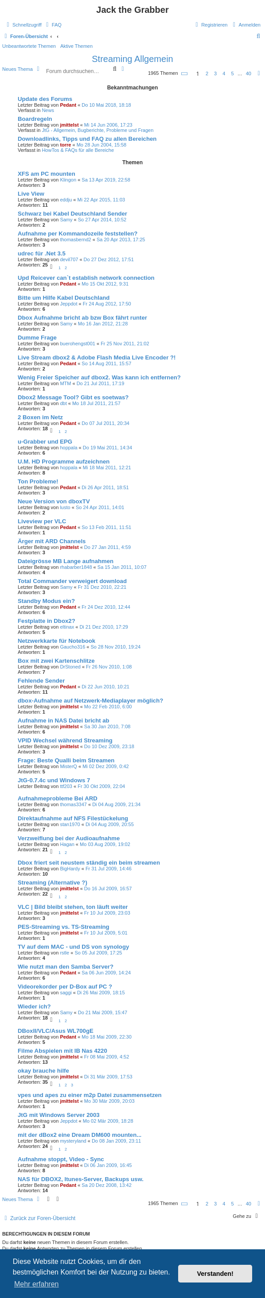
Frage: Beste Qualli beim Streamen (66, 760)
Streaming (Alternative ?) (52, 882)
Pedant (68, 105)
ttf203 (66, 786)
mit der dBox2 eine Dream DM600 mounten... (79, 1135)
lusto (65, 507)
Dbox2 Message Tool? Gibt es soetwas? (73, 397)
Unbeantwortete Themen (29, 46)
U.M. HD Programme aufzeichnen (63, 461)
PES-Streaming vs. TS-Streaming (63, 926)
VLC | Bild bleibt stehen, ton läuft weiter (73, 907)
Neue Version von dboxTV (54, 501)
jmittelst (69, 124)
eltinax (67, 627)
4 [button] (223, 73)
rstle (64, 952)
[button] (184, 73)
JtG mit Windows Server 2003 (59, 1115)
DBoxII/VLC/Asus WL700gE (56, 1031)
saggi (65, 992)
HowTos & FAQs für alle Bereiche (78, 150)
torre (65, 144)
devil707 (69, 259)
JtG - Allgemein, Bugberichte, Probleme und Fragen (97, 130)
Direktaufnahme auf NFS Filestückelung (73, 818)
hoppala (68, 447)
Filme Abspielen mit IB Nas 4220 (62, 1050)
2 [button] (207, 73)
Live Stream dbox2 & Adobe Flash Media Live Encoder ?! (96, 357)
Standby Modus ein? (46, 601)
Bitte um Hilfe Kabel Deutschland (63, 297)
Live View (31, 193)
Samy (66, 219)
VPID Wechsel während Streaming (65, 740)
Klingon (68, 179)
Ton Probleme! (38, 481)
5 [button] (232, 73)
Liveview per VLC (42, 521)
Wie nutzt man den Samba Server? (65, 966)
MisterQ (68, 766)
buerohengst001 (77, 343)
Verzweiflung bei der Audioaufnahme (69, 838)
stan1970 (70, 824)
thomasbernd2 (75, 239)
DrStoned (70, 666)
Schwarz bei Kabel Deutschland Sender (72, 213)
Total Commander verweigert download (72, 581)
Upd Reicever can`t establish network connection (86, 277)
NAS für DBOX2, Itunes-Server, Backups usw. (81, 1179)
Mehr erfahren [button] (36, 1284)
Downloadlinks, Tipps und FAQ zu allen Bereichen (87, 138)
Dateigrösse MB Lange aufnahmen (65, 561)
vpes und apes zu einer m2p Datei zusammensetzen (90, 1095)
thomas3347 (73, 804)
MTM (65, 383)
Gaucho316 (72, 646)
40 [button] (248, 73)
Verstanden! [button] (215, 1273)
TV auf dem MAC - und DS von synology (73, 946)
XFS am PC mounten (46, 173)
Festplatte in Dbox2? (46, 621)
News (48, 110)
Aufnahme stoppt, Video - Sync (61, 1159)
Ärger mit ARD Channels (52, 541)
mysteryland (73, 1140)
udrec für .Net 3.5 (42, 253)
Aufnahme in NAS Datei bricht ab (63, 720)
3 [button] (215, 73)
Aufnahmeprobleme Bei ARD (57, 798)
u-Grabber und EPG (45, 441)
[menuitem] (53, 24)
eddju (66, 199)
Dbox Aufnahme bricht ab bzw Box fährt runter (82, 317)
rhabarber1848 (76, 567)
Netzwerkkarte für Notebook (56, 640)
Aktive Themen (76, 46)
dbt (63, 403)
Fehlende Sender (41, 680)
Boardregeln (35, 119)
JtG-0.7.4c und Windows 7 (54, 780)
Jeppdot (68, 303)
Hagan (67, 844)
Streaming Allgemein (132, 59)
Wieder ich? (34, 1006)
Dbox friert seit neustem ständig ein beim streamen (89, 862)
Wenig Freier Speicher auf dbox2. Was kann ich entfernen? (99, 377)
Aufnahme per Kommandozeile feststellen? (77, 233)
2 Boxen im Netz (40, 417)
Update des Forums (45, 99)
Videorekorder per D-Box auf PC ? (65, 986)
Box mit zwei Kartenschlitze (56, 660)
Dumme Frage (37, 337)
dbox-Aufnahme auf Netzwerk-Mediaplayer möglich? (90, 700)
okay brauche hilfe (43, 1070)
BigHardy (70, 868)
